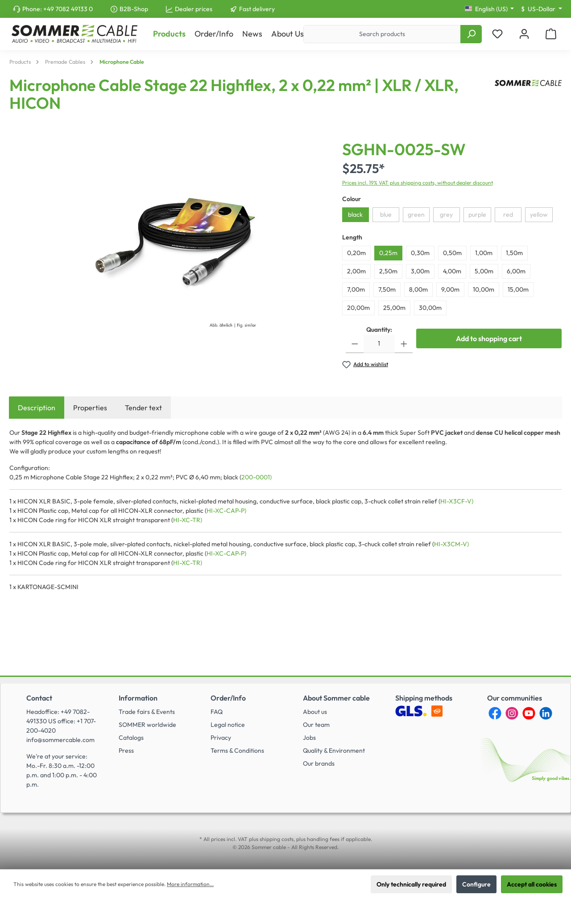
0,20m (356, 253)
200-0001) (256, 477)
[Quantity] (379, 344)
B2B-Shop (134, 9)
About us (315, 712)
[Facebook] (495, 713)
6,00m (516, 271)
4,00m (452, 271)
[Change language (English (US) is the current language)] (489, 8)
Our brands (319, 763)
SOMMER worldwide (147, 725)
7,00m (356, 289)
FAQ (217, 712)
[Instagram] (512, 713)
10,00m (483, 289)
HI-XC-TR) (187, 520)
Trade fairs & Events (147, 712)
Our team (316, 725)
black (355, 214)
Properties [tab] (90, 407)
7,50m (387, 289)
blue (386, 214)
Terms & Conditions (237, 750)
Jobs (309, 738)
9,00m (450, 289)
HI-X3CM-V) (451, 544)
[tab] (36, 407)
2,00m (356, 271)
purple (477, 214)
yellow (539, 214)
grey (446, 214)
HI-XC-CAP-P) (226, 511)
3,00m (420, 271)
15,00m (518, 289)
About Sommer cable (336, 697)
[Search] (471, 34)
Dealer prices (193, 9)
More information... (190, 884)
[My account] (524, 34)
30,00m (430, 308)
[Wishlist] (497, 34)
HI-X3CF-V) (456, 501)
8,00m (418, 289)
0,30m (420, 253)
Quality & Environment (334, 750)
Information (138, 697)
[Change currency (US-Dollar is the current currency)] (541, 8)
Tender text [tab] (143, 407)
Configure (476, 884)
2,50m (388, 271)
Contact (39, 697)
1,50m (514, 253)
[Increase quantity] (404, 344)
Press (126, 750)
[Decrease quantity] (355, 344)
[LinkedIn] (546, 713)
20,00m (358, 308)
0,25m (388, 253)
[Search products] (382, 34)
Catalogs (131, 738)
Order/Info (228, 697)
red (508, 214)
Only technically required (411, 884)
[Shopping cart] (551, 34)
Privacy (221, 738)
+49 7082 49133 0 (68, 9)
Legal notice (228, 725)
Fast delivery (257, 9)
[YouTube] (529, 713)
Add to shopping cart (489, 338)
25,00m (394, 308)
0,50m (452, 253)
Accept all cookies (532, 884)
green (416, 214)
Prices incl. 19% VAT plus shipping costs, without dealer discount (417, 182)
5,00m (484, 271)
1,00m (483, 253)
